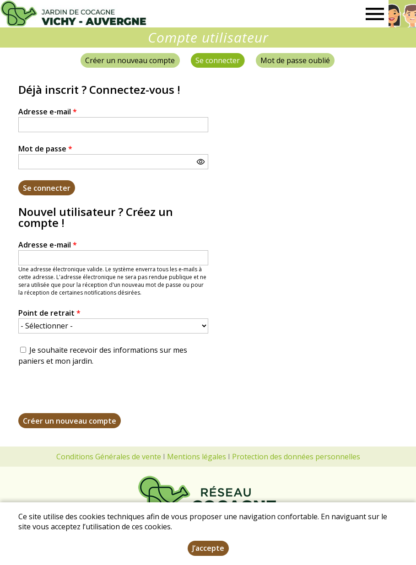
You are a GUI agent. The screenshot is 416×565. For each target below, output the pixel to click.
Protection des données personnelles (296, 457)
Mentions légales (196, 457)
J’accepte (208, 548)
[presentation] (87, 395)
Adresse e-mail (47, 112)
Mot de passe (45, 149)
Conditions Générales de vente (108, 457)
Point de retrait (49, 313)
